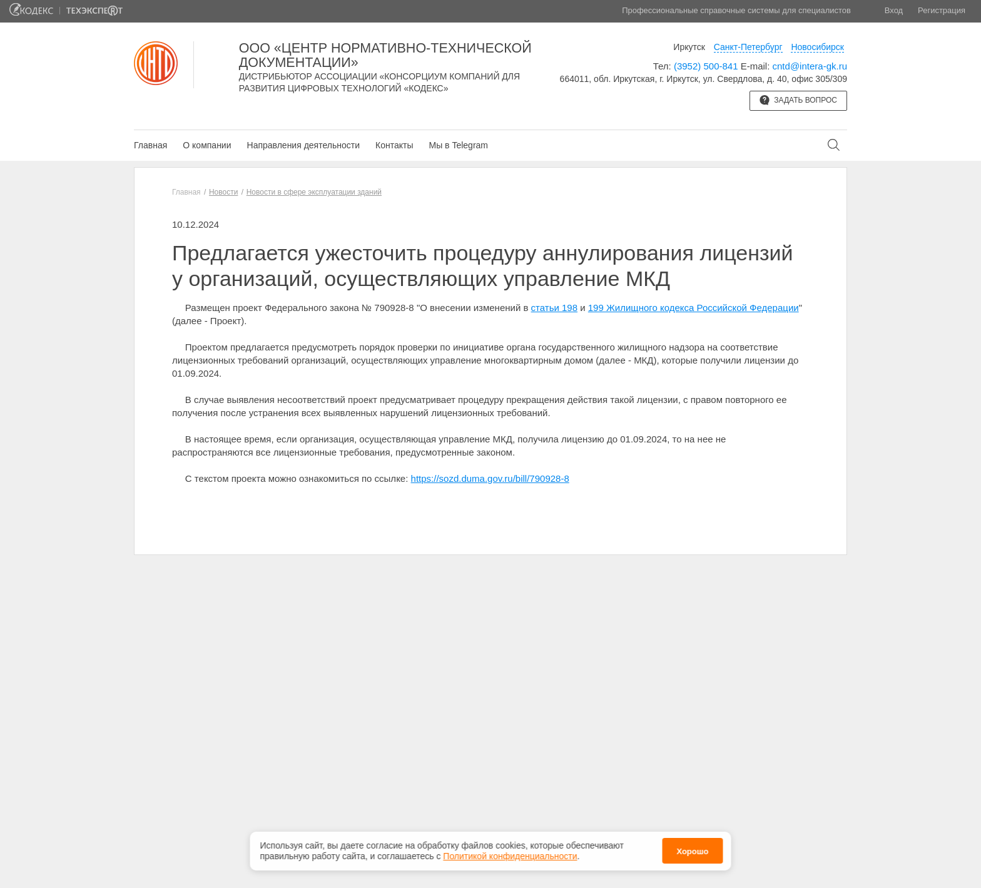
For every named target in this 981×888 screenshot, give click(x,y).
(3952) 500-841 (706, 66)
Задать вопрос (798, 100)
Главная (150, 145)
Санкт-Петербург (748, 47)
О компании (207, 145)
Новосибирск (817, 47)
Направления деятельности (303, 145)
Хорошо (692, 851)
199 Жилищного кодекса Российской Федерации (693, 307)
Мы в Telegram (458, 145)
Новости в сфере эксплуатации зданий (314, 192)
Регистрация (941, 10)
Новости (223, 192)
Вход (894, 10)
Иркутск (689, 47)
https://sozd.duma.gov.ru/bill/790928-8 (490, 478)
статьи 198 (554, 307)
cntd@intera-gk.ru (810, 66)
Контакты (394, 145)
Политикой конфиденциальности (510, 856)
